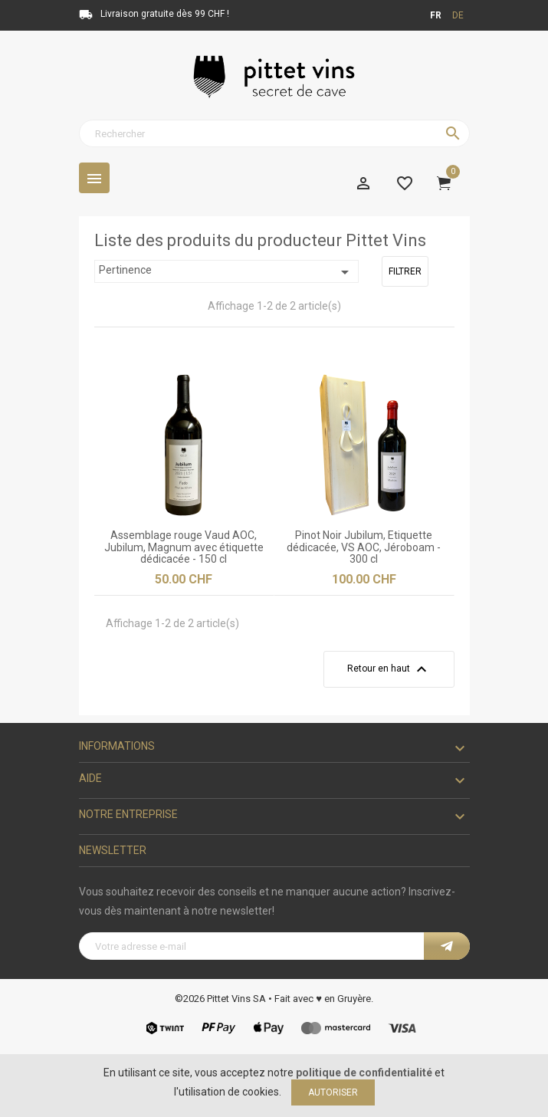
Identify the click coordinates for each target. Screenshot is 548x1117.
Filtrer (405, 271)
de (458, 15)
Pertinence (226, 272)
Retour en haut (389, 669)
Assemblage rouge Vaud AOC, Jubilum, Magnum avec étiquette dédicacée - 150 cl (184, 547)
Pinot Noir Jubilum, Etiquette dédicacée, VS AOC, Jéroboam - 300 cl (364, 547)
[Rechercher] (274, 133)
